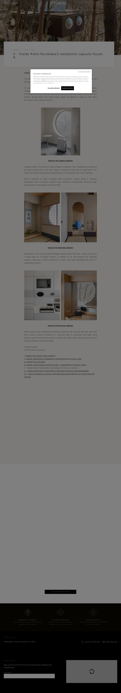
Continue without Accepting (84, 71)
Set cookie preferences (54, 88)
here (43, 80)
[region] (61, 81)
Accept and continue (67, 88)
